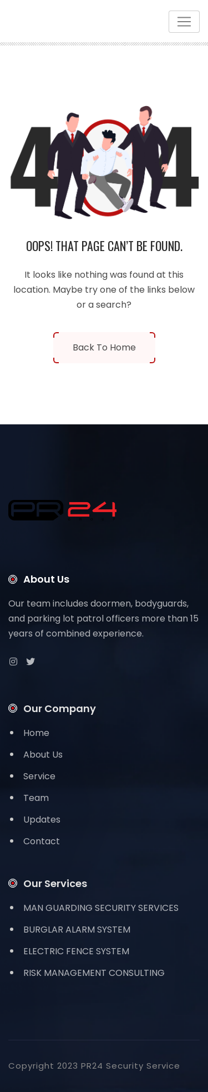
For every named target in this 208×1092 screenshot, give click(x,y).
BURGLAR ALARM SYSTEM (76, 929)
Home (36, 733)
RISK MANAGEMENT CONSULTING (94, 972)
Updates (41, 819)
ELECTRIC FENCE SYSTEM (76, 951)
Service (39, 776)
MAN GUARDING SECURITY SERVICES (101, 907)
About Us (43, 754)
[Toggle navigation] (184, 22)
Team (36, 798)
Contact (41, 841)
